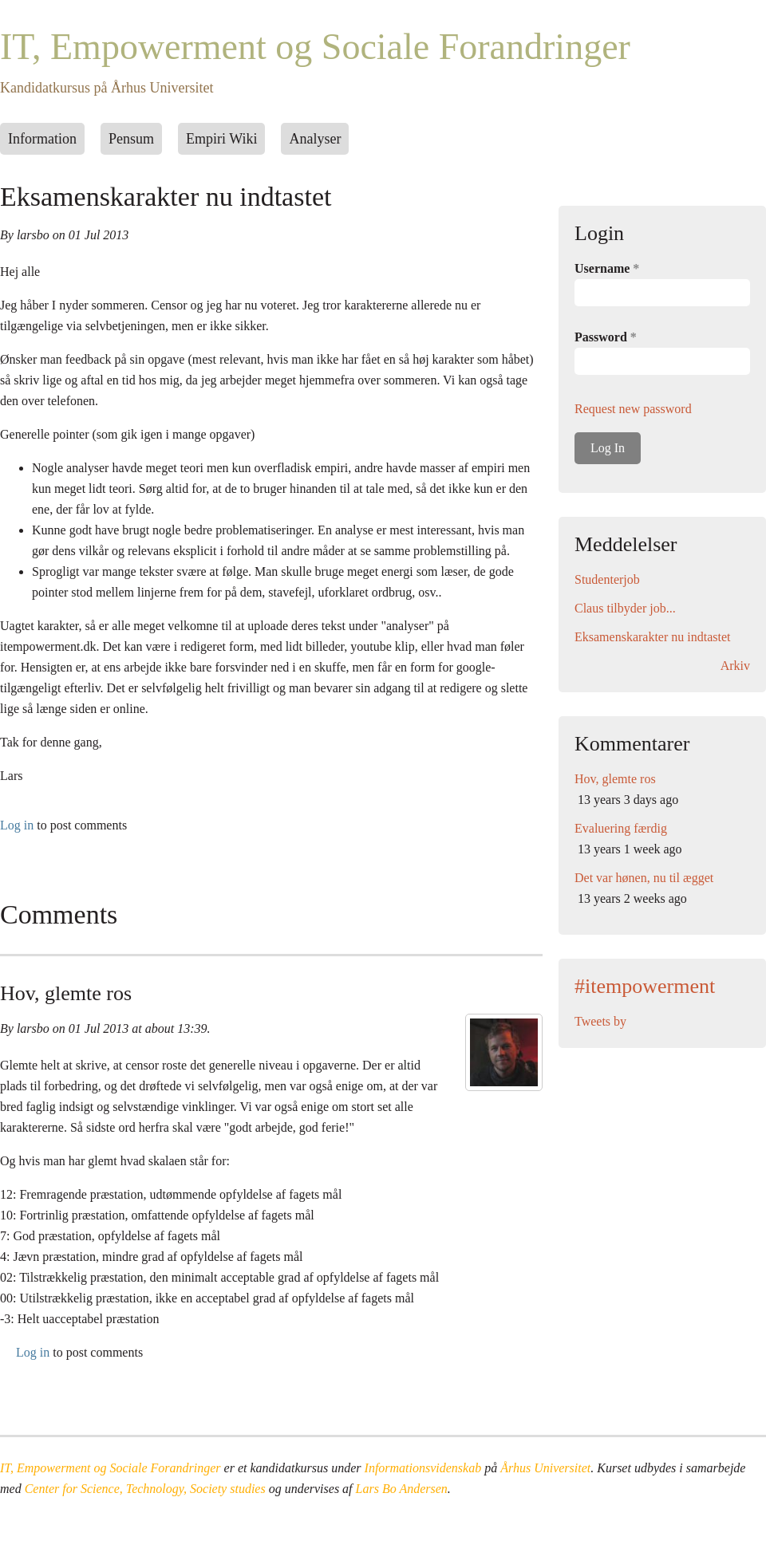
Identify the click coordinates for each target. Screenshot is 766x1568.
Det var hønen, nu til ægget (643, 877)
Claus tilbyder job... (625, 608)
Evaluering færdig (620, 828)
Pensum (131, 139)
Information (42, 139)
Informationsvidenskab (423, 1468)
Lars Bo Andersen (402, 1488)
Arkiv (735, 665)
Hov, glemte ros (66, 993)
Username (606, 268)
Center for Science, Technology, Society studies (145, 1488)
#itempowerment (644, 986)
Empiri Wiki (221, 139)
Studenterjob (607, 579)
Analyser (315, 139)
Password (605, 337)
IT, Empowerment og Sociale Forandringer (315, 46)
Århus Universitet (545, 1468)
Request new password (633, 409)
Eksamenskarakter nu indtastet (652, 637)
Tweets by (600, 1021)
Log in (17, 825)
